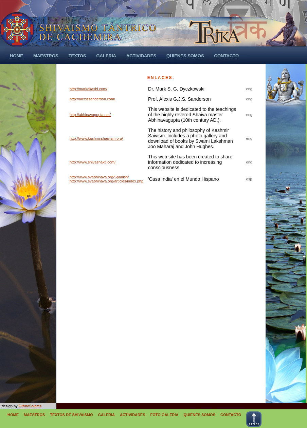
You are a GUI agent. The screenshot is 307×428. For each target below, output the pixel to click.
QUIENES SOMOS (199, 415)
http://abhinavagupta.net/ (90, 115)
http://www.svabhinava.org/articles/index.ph (105, 181)
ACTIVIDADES (132, 415)
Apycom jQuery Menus (228, 406)
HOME (13, 415)
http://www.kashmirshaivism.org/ (96, 138)
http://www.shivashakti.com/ (92, 162)
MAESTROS (34, 415)
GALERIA (106, 415)
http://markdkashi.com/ (88, 89)
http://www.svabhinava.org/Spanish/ (99, 177)
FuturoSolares (29, 406)
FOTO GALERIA (164, 415)
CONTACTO (230, 415)
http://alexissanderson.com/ (92, 99)
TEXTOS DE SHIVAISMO (71, 415)
